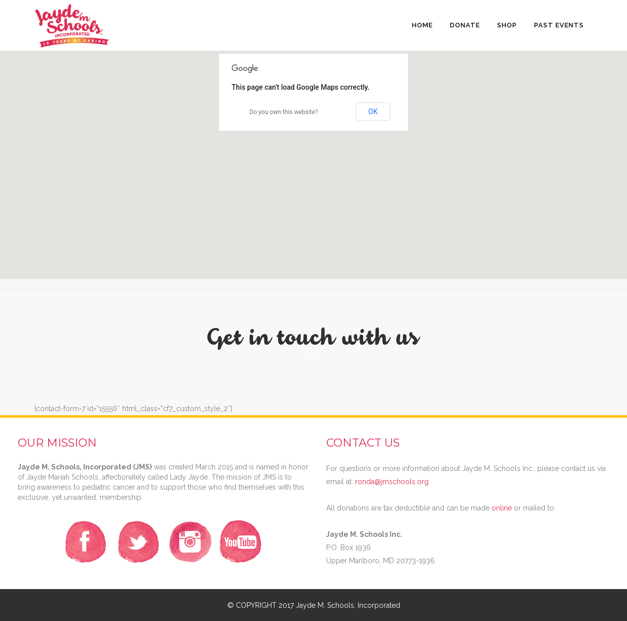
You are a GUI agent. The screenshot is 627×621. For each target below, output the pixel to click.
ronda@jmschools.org (392, 482)
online (502, 508)
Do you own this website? (284, 112)
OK (372, 111)
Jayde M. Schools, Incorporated (348, 605)
